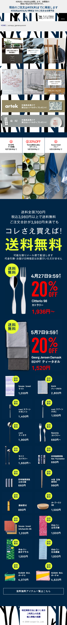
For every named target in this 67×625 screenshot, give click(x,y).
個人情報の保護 (33, 617)
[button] (63, 17)
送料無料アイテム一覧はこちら (33, 591)
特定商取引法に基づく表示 (33, 610)
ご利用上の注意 (33, 613)
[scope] (9, 17)
